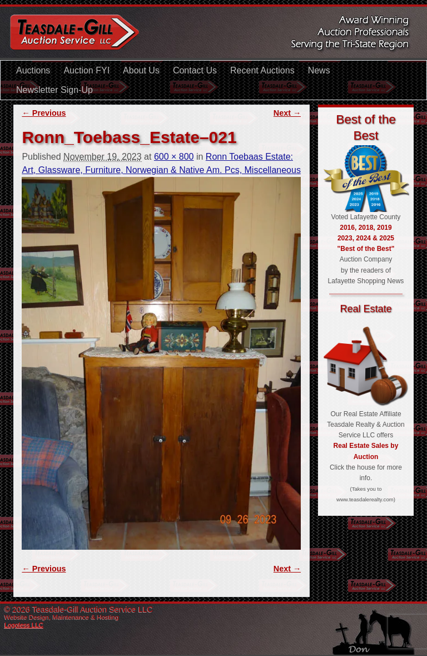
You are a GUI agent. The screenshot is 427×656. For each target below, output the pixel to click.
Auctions (33, 70)
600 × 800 (174, 156)
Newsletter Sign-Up (54, 90)
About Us (141, 70)
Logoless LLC (23, 625)
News (319, 70)
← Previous (44, 112)
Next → (287, 112)
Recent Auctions (262, 70)
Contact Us (195, 70)
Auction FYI (86, 70)
